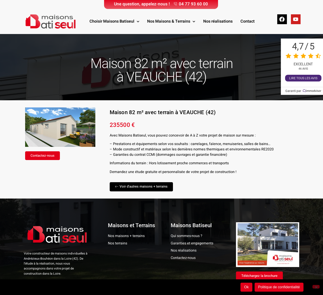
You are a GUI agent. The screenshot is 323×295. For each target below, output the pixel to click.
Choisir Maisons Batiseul (114, 21)
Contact (247, 21)
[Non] (316, 287)
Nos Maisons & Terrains (171, 21)
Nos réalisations (218, 21)
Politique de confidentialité (279, 287)
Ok (246, 287)
